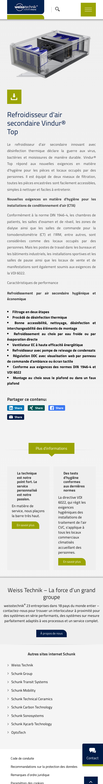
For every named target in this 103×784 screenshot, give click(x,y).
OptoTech (15, 714)
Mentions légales (19, 779)
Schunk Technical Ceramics (28, 681)
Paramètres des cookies (24, 766)
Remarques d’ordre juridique (27, 757)
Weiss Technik (19, 647)
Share (13, 405)
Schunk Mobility (20, 673)
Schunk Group (18, 656)
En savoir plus (22, 518)
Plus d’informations (51, 446)
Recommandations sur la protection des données (41, 749)
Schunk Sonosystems (24, 698)
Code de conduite (19, 741)
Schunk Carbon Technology (28, 689)
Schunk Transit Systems (26, 664)
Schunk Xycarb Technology (28, 706)
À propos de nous (51, 616)
